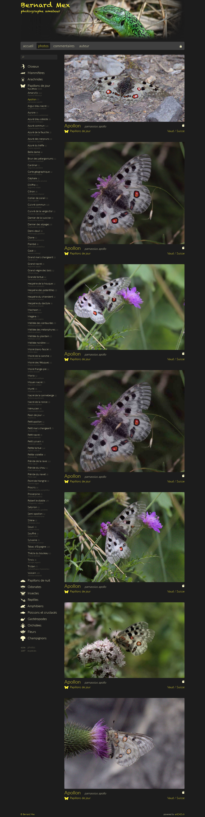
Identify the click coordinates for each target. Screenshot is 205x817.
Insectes (29, 593)
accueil (28, 46)
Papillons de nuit (35, 580)
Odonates (30, 587)
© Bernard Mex (27, 814)
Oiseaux (29, 66)
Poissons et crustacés (38, 612)
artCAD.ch (179, 814)
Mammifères (32, 73)
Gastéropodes (33, 619)
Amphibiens (32, 606)
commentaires (63, 46)
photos (43, 46)
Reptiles (29, 599)
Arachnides (31, 79)
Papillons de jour (35, 85)
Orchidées (30, 625)
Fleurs (28, 631)
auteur (84, 46)
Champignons (33, 638)
